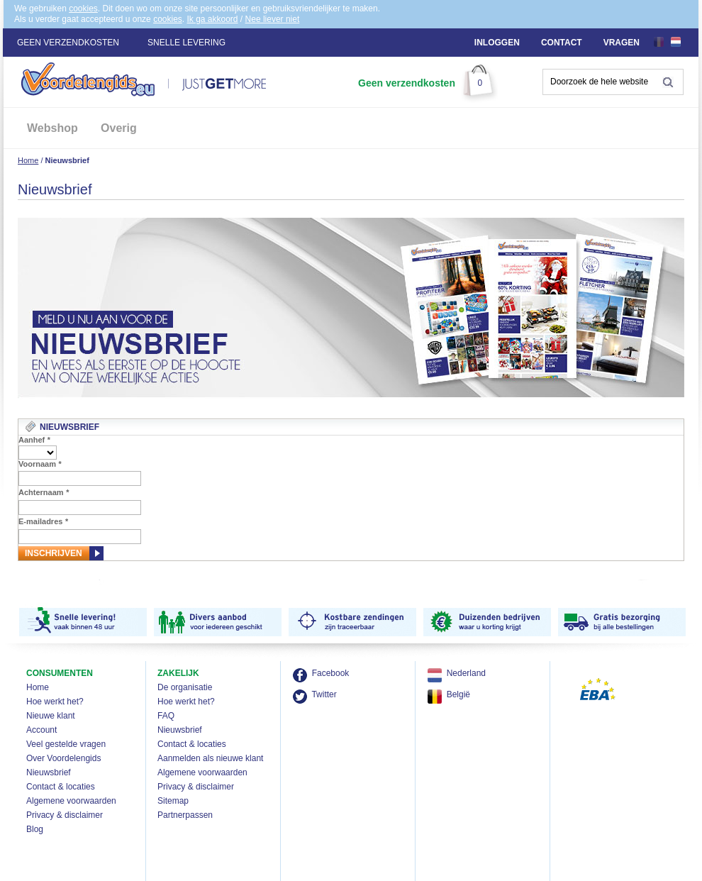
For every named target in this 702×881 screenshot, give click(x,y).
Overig (119, 128)
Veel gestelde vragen (66, 744)
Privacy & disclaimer (64, 815)
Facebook (331, 673)
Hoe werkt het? (55, 702)
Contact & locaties (60, 787)
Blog (34, 829)
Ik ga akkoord (212, 19)
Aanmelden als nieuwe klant (210, 758)
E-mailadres (43, 521)
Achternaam (43, 492)
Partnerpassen (185, 815)
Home (28, 160)
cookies (83, 8)
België (458, 694)
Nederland (466, 673)
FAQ (165, 716)
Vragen (621, 43)
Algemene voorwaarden (71, 801)
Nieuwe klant (50, 716)
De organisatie (184, 687)
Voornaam (39, 464)
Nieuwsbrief (48, 772)
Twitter (323, 694)
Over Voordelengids (63, 758)
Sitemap (173, 801)
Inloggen (497, 43)
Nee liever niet (272, 19)
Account (41, 730)
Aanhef (34, 440)
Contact (561, 43)
